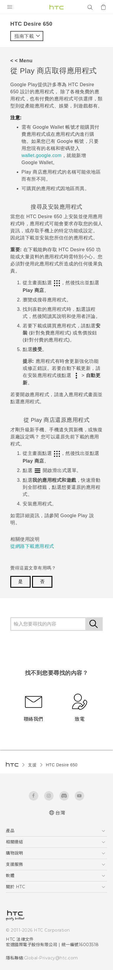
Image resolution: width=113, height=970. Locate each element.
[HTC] (56, 7)
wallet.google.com (41, 155)
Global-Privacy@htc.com (51, 958)
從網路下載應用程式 (32, 546)
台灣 (60, 813)
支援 (32, 764)
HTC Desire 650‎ (61, 764)
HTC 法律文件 (20, 939)
